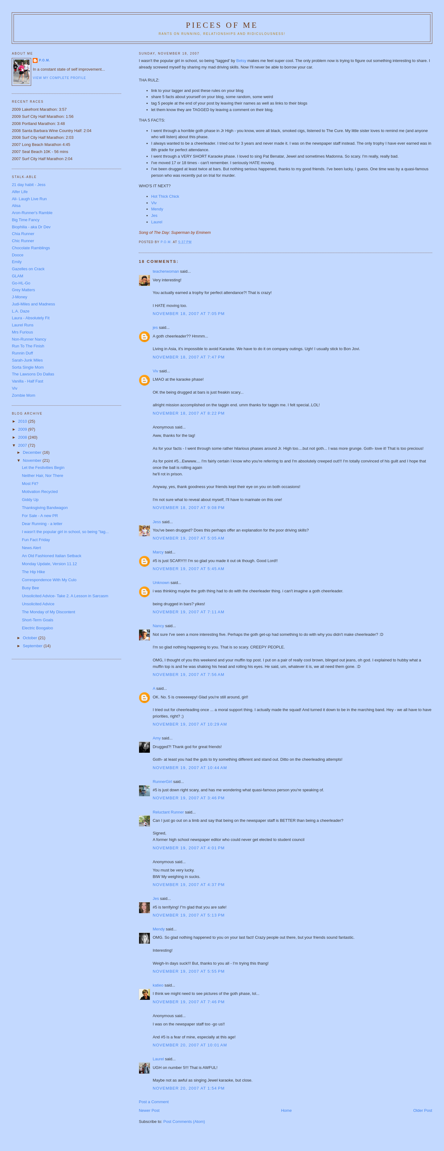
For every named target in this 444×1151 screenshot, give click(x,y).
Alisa (16, 205)
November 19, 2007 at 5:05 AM (188, 538)
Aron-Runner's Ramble (32, 212)
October (30, 638)
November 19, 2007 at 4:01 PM (189, 848)
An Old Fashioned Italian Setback (51, 555)
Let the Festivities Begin (43, 467)
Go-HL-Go (21, 283)
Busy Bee (30, 588)
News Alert (31, 547)
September (33, 646)
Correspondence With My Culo (49, 580)
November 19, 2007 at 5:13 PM (189, 915)
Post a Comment (154, 1101)
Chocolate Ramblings (31, 248)
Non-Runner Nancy (29, 339)
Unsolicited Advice (38, 604)
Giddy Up (30, 499)
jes (155, 327)
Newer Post (149, 1110)
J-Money (19, 297)
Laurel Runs (22, 325)
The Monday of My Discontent (48, 612)
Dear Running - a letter (42, 523)
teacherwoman (166, 271)
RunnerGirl (162, 781)
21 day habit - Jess (28, 184)
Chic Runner (23, 240)
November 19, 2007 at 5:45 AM (188, 568)
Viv (154, 203)
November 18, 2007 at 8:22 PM (189, 413)
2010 (23, 421)
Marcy (158, 552)
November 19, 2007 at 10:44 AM (190, 767)
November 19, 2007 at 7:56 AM (188, 674)
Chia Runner (23, 233)
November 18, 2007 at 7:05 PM (189, 313)
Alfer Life (19, 191)
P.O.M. (44, 60)
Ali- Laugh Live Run (29, 199)
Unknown (161, 582)
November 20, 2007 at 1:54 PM (189, 1088)
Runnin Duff (22, 353)
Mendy (157, 209)
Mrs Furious (22, 332)
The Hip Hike (33, 571)
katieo (158, 985)
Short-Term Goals (37, 620)
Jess (157, 522)
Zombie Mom (23, 395)
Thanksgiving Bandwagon (45, 507)
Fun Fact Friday (36, 539)
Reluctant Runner (168, 812)
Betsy (241, 60)
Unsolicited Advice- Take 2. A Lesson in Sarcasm (65, 596)
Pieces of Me (222, 25)
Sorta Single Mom (27, 367)
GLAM (17, 276)
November (33, 460)
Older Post (422, 1110)
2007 (23, 445)
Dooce (17, 255)
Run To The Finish (28, 346)
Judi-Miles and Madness (33, 304)
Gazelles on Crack (28, 269)
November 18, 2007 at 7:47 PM (189, 357)
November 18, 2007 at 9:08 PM (189, 507)
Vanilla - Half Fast (27, 381)
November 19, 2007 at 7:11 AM (188, 612)
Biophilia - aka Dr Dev (31, 227)
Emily (17, 261)
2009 (23, 429)
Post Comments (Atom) (184, 1121)
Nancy (158, 625)
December (33, 452)
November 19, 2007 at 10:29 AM (190, 724)
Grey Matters (23, 290)
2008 (23, 437)
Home (286, 1110)
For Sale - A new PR (40, 515)
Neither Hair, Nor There (42, 475)
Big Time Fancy (25, 219)
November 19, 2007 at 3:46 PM (189, 798)
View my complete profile (59, 78)
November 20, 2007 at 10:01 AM (190, 1045)
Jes (156, 898)
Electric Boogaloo (37, 628)
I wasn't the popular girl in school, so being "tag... (65, 531)
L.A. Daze (20, 311)
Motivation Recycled (40, 491)
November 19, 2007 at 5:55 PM (189, 971)
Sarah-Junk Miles (27, 360)
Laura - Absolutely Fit (30, 318)
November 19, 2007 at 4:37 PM (189, 884)
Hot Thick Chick (165, 196)
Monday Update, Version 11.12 (49, 563)
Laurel (156, 222)
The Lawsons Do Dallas (33, 374)
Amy (157, 738)
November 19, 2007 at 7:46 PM (189, 1002)
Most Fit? (30, 483)
